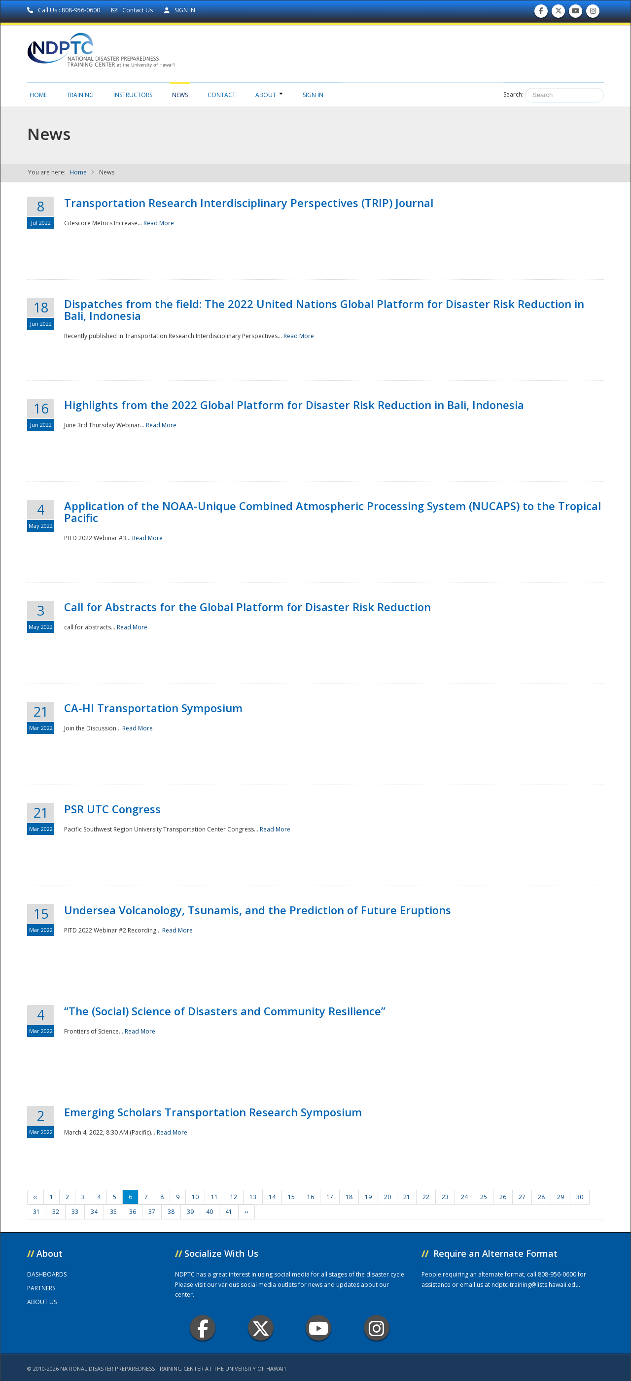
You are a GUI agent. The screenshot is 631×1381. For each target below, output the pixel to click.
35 (113, 1212)
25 (483, 1197)
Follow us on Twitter (558, 13)
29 (560, 1197)
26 (502, 1197)
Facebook (203, 1328)
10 (195, 1197)
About (269, 95)
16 (310, 1197)
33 (74, 1212)
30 (579, 1197)
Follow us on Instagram (593, 13)
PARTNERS (41, 1288)
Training (80, 95)
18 (349, 1197)
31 (36, 1212)
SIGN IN (179, 10)
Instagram (377, 1328)
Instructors (132, 95)
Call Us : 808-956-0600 (64, 10)
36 (132, 1212)
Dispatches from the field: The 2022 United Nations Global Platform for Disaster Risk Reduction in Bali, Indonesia (324, 309)
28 (541, 1197)
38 (171, 1212)
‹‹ (35, 1197)
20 (387, 1197)
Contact (222, 95)
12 (233, 1197)
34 (94, 1212)
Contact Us (132, 10)
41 (228, 1212)
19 (368, 1197)
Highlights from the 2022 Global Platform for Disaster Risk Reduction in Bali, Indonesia (294, 404)
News (180, 95)
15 (291, 1197)
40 (209, 1212)
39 (190, 1212)
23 (445, 1197)
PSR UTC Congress (112, 808)
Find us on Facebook (541, 13)
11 (214, 1197)
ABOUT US (42, 1302)
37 (151, 1212)
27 (522, 1197)
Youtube (319, 1328)
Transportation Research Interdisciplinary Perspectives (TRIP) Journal (248, 202)
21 (406, 1197)
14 (272, 1197)
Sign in (313, 95)
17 (329, 1197)
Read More (158, 223)
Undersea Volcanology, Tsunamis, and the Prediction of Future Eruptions (257, 909)
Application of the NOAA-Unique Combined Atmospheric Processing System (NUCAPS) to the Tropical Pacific (332, 511)
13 (252, 1197)
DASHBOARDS (47, 1274)
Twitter (261, 1328)
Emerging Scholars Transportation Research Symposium (213, 1112)
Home (38, 95)
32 (55, 1212)
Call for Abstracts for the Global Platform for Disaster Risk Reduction (247, 606)
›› (246, 1212)
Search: (513, 94)
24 (464, 1197)
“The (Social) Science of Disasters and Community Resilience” (225, 1010)
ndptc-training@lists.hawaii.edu (535, 1284)
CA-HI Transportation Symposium (153, 707)
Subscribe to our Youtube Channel (576, 13)
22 (425, 1197)
